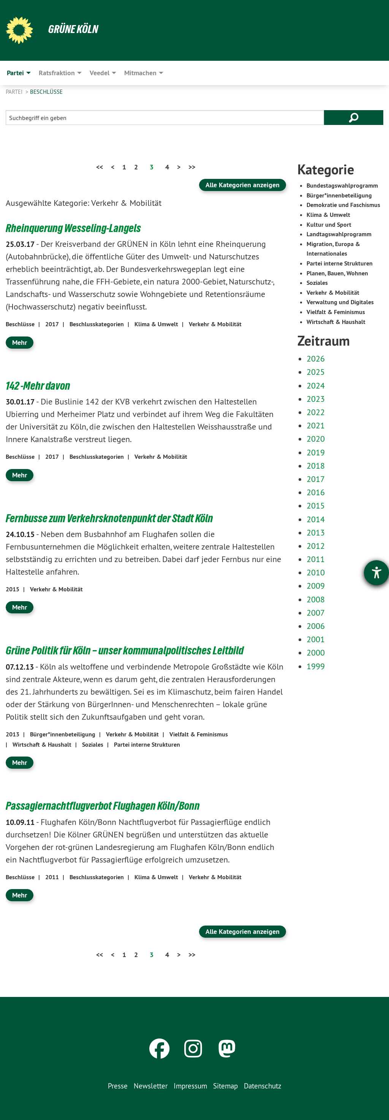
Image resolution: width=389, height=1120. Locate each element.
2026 (316, 358)
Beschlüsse (46, 91)
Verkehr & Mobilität (215, 324)
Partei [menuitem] (15, 72)
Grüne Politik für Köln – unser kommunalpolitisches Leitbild (128, 650)
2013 (12, 734)
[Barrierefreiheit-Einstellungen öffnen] (376, 572)
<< (99, 167)
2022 (316, 412)
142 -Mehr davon (39, 385)
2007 (316, 612)
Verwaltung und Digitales (340, 302)
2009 (316, 585)
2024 (316, 385)
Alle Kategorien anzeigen (243, 184)
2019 (316, 452)
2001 (316, 639)
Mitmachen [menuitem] (140, 72)
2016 (316, 492)
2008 (316, 599)
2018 (316, 465)
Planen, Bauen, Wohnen (337, 273)
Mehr (19, 342)
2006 (316, 626)
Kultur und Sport (329, 225)
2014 (316, 519)
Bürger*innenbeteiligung (62, 734)
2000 (316, 652)
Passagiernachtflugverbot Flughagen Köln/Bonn (106, 805)
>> (191, 167)
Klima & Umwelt (156, 324)
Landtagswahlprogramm (339, 234)
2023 (316, 398)
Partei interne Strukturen (147, 744)
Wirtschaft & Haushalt (42, 744)
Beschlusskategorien (97, 324)
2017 (52, 324)
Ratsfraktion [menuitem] (57, 72)
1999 (316, 666)
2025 (316, 371)
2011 (52, 877)
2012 (316, 545)
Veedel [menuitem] (99, 72)
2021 (316, 425)
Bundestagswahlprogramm (342, 186)
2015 (12, 589)
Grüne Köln (74, 29)
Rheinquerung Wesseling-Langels (75, 228)
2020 (316, 438)
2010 (316, 572)
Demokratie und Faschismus (343, 205)
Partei (15, 91)
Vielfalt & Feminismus (198, 734)
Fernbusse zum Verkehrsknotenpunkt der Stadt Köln (113, 517)
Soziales (92, 744)
